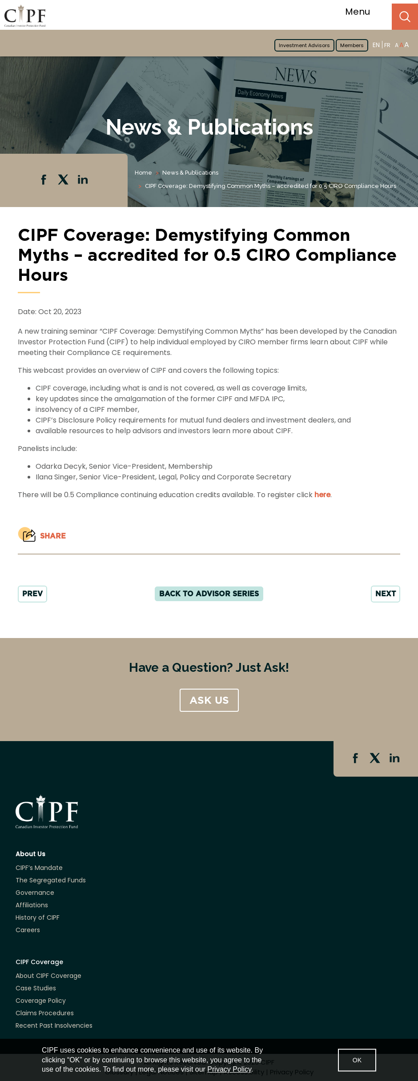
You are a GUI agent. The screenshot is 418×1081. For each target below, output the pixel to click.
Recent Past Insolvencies (54, 1025)
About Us (30, 854)
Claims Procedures (45, 1013)
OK (357, 1059)
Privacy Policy (229, 1069)
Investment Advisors (304, 45)
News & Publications (190, 172)
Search (405, 17)
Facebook (44, 180)
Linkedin (83, 180)
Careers (28, 929)
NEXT (385, 594)
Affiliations (32, 905)
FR (387, 45)
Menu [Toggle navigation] (363, 11)
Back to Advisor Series (209, 594)
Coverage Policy (41, 1000)
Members (352, 45)
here (322, 495)
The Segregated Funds (51, 880)
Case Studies (36, 988)
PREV (32, 594)
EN (376, 44)
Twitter (64, 180)
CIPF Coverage (39, 961)
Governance (35, 892)
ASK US (209, 700)
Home (143, 172)
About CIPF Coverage (48, 975)
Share (53, 536)
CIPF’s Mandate (39, 867)
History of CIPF (38, 917)
